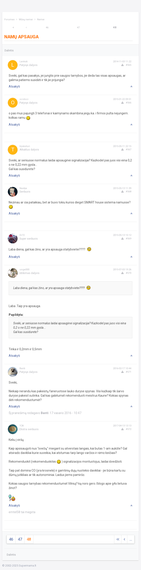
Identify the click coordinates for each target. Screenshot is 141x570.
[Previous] (26, 27)
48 (114, 27)
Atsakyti (14, 86)
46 (47, 27)
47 (78, 27)
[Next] (13, 27)
